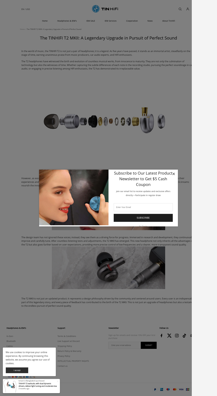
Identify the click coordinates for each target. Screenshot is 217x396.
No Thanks (143, 226)
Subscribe (143, 218)
